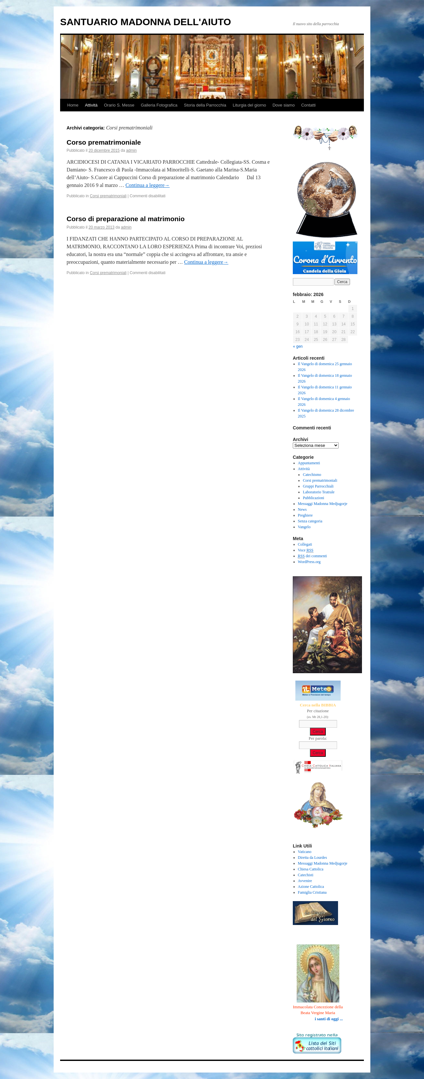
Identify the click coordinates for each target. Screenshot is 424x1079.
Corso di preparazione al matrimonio (126, 218)
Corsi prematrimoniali (108, 196)
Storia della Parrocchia (205, 105)
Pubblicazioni (313, 498)
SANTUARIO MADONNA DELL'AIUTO (145, 21)
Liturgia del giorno (249, 105)
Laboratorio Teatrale (318, 492)
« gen (298, 346)
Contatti (308, 105)
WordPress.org (309, 562)
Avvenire (305, 881)
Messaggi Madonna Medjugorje (322, 503)
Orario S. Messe (119, 105)
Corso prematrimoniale (104, 142)
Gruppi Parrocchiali (318, 486)
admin (131, 150)
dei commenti (312, 556)
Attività (91, 105)
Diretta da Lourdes (312, 857)
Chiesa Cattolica (310, 869)
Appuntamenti (309, 463)
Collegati (305, 544)
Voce (305, 550)
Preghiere (305, 515)
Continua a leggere (147, 185)
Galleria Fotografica (159, 105)
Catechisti (305, 875)
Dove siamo (283, 105)
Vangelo (304, 527)
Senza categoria (310, 521)
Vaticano (305, 851)
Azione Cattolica (311, 886)
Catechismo (312, 474)
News (302, 509)
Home (73, 105)
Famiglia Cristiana (312, 892)
